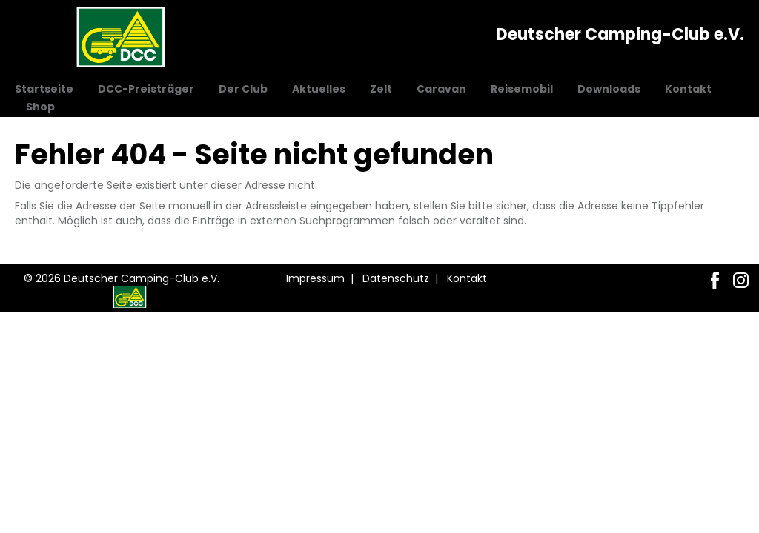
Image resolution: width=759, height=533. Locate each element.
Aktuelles (318, 88)
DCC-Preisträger (146, 88)
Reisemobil (522, 88)
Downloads (608, 88)
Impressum (315, 278)
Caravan (441, 88)
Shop (40, 106)
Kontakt (688, 88)
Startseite (44, 88)
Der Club (243, 88)
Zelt (381, 88)
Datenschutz (395, 278)
